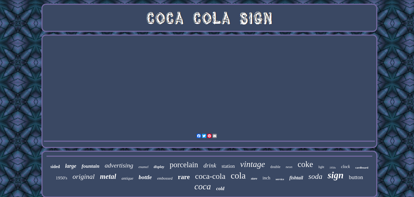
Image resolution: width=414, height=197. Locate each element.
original (84, 176)
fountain (91, 166)
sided (55, 166)
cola (238, 175)
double (275, 167)
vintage (252, 164)
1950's (61, 177)
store (254, 178)
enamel (143, 167)
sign (336, 175)
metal (108, 176)
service (280, 179)
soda (315, 176)
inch (266, 177)
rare (184, 176)
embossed (164, 178)
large (70, 166)
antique (127, 178)
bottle (145, 177)
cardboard (361, 167)
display (159, 167)
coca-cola (210, 176)
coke (305, 164)
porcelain (184, 164)
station (228, 166)
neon (289, 167)
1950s (333, 167)
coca (202, 186)
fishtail (296, 177)
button (356, 177)
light (321, 167)
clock (345, 166)
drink (209, 165)
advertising (119, 165)
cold (220, 188)
